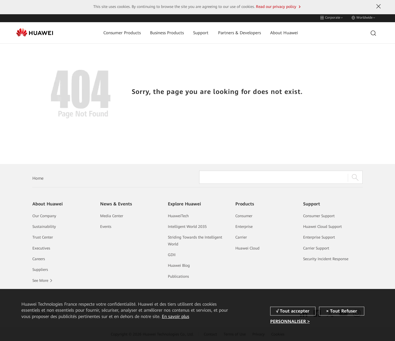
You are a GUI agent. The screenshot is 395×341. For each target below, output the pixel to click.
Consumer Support (319, 216)
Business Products (164, 31)
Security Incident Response (325, 259)
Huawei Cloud (247, 248)
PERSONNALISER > (290, 321)
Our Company (44, 216)
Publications (178, 276)
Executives (41, 248)
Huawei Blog (179, 265)
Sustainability (44, 226)
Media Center (111, 216)
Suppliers (40, 269)
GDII (172, 255)
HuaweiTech (178, 216)
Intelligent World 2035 (187, 226)
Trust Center (42, 237)
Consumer (243, 216)
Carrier (241, 237)
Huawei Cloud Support (322, 226)
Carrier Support (316, 248)
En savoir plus (175, 316)
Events (105, 226)
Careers (38, 259)
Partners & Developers (236, 31)
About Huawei (281, 31)
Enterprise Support (319, 237)
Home (38, 178)
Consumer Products (118, 31)
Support (197, 31)
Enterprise (244, 226)
